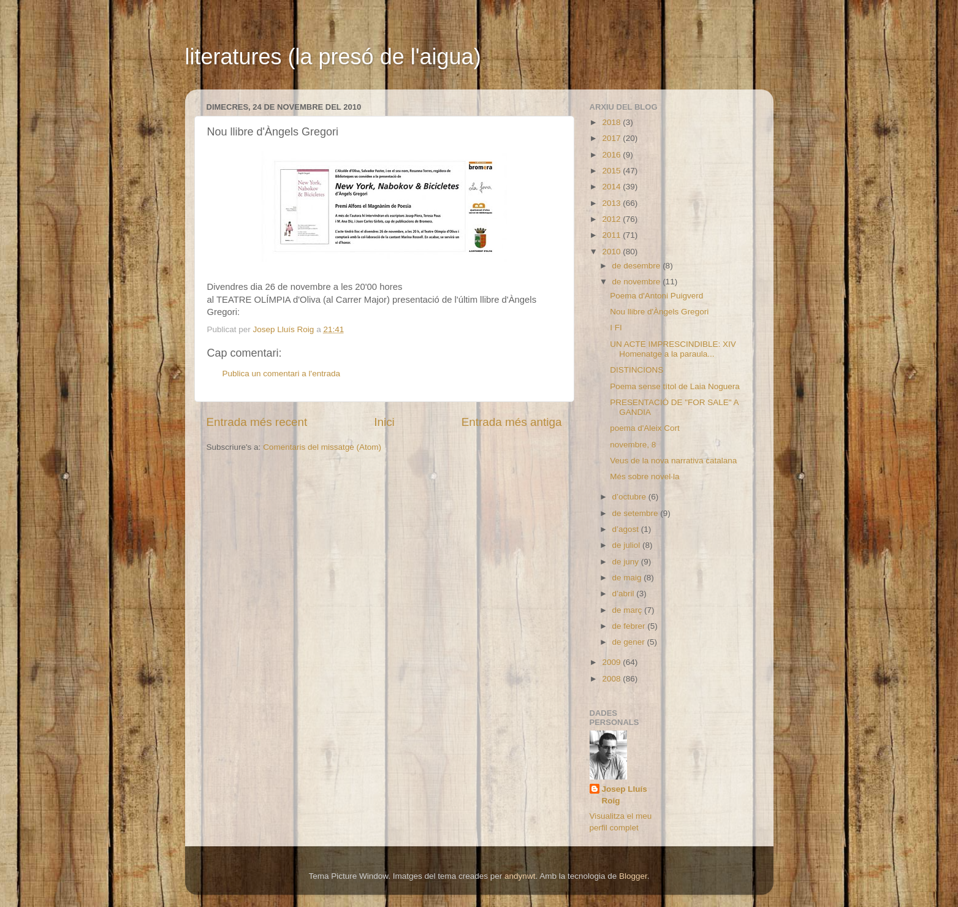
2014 (612, 186)
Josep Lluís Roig (624, 794)
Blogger (633, 876)
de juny (626, 561)
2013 (612, 203)
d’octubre (630, 496)
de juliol (627, 545)
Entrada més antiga (512, 422)
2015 (612, 170)
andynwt (519, 876)
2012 (612, 219)
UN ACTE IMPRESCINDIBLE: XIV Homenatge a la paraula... (673, 349)
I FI (616, 327)
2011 (612, 235)
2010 (612, 251)
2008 (612, 678)
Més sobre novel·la (644, 476)
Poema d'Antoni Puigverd (656, 295)
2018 (612, 122)
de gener (629, 642)
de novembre (637, 281)
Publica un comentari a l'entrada (281, 373)
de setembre (636, 513)
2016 (612, 154)
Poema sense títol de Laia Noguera (675, 386)
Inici (384, 422)
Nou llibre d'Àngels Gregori (659, 311)
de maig (628, 577)
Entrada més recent (257, 422)
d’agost (626, 529)
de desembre (637, 265)
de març (628, 610)
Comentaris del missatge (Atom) (322, 447)
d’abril (624, 593)
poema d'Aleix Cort (645, 428)
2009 (612, 662)
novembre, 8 (633, 444)
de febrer (630, 626)
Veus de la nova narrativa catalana (673, 460)
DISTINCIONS (636, 369)
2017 (612, 138)
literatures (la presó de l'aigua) (333, 56)
